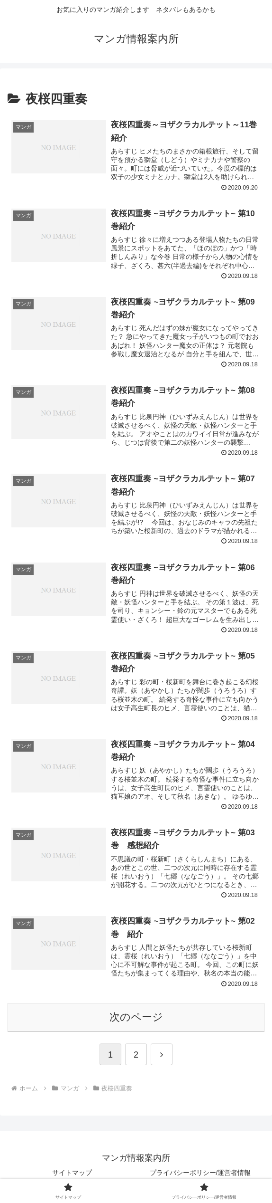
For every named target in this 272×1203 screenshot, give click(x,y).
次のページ (136, 1017)
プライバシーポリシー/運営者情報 (200, 1172)
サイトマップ (72, 1172)
